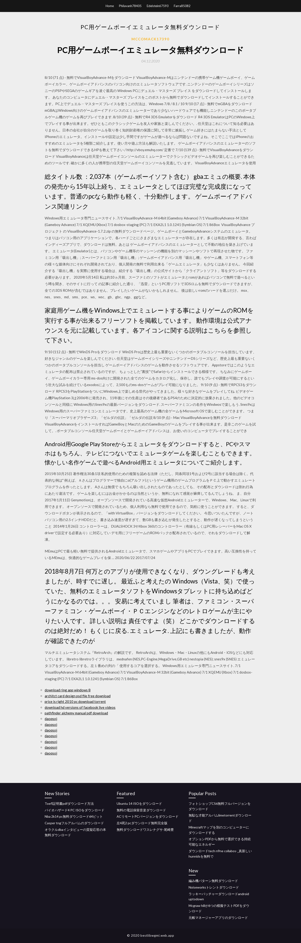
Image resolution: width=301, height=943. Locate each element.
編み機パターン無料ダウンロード (213, 881)
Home (110, 6)
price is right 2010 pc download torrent (75, 701)
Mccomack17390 (150, 39)
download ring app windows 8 (68, 690)
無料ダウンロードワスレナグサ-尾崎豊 (145, 830)
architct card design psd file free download (78, 696)
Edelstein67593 (158, 6)
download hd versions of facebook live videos (80, 707)
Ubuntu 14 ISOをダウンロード (139, 803)
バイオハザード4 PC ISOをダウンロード (74, 810)
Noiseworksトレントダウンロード (214, 887)
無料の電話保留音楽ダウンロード (141, 810)
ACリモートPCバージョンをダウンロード (147, 816)
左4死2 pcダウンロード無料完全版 (142, 823)
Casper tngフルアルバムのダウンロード (74, 823)
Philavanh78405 (130, 6)
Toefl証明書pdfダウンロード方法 (69, 803)
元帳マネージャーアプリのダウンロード (218, 918)
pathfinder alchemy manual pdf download (76, 713)
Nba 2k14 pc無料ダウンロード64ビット (74, 816)
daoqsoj (51, 719)
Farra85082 (182, 6)
